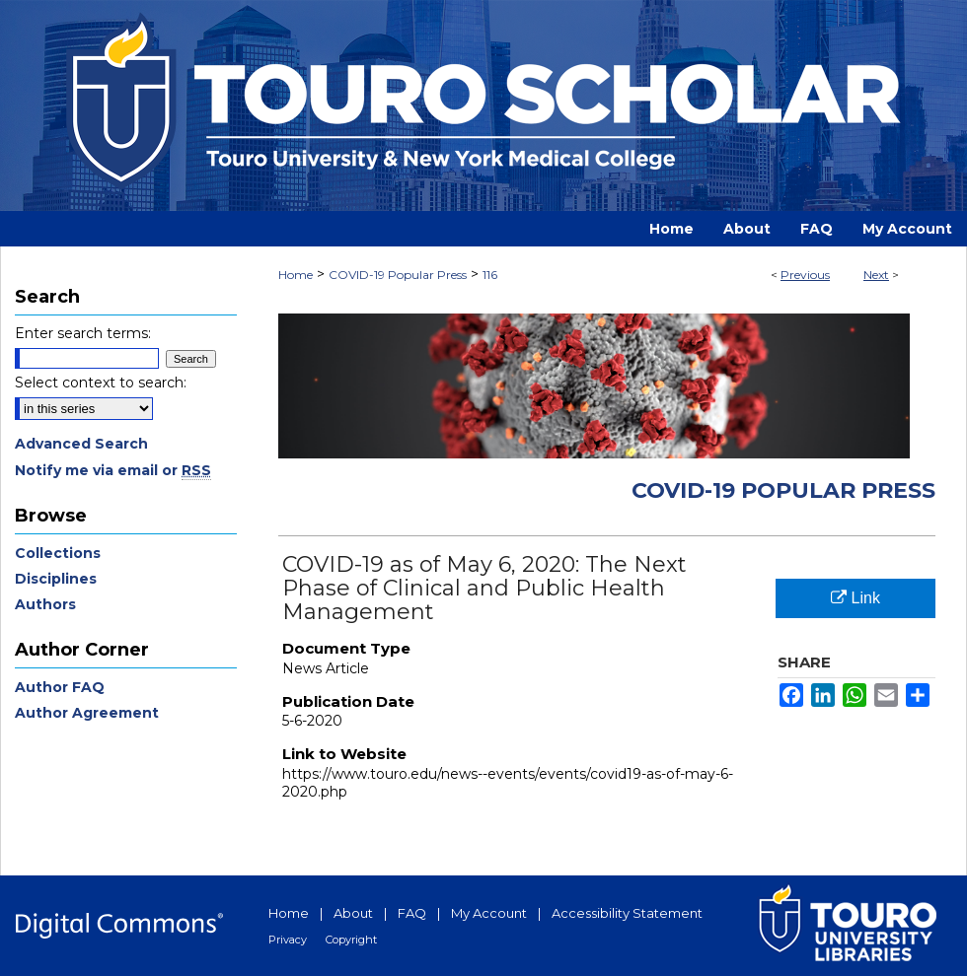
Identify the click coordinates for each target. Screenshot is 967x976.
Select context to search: (100, 382)
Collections (58, 553)
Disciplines (56, 579)
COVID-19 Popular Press (398, 274)
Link (855, 598)
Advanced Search (81, 444)
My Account (489, 913)
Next (876, 274)
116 (490, 274)
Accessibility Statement (627, 913)
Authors (45, 604)
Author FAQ (60, 687)
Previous (805, 274)
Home (295, 274)
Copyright (351, 939)
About (353, 913)
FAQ (412, 913)
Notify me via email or (113, 470)
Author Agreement (87, 713)
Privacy (287, 939)
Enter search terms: (83, 333)
